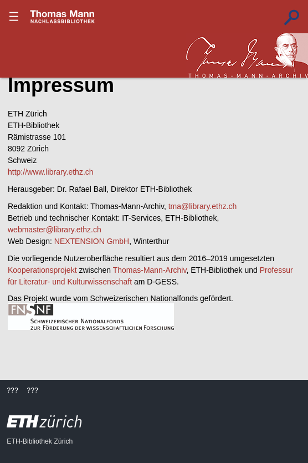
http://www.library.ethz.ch (51, 171)
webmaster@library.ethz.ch (54, 229)
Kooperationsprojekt (42, 270)
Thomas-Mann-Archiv (150, 270)
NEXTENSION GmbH (91, 241)
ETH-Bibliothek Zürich (40, 441)
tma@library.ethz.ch (202, 206)
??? (62, 16)
